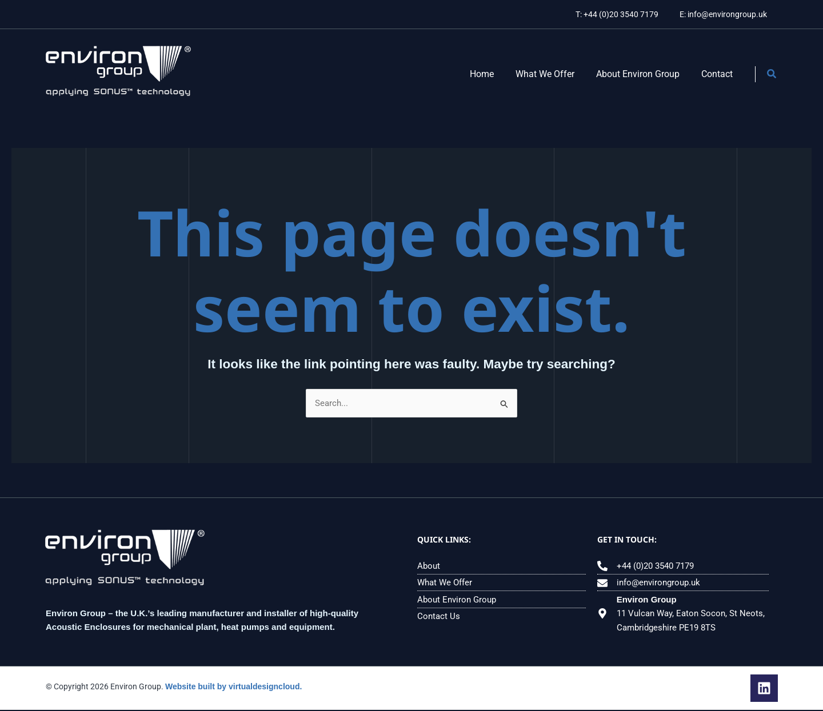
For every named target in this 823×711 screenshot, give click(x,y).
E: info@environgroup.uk (725, 14)
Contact (718, 74)
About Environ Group (643, 74)
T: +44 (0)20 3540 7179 (624, 14)
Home (494, 74)
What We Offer (553, 74)
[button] (772, 75)
